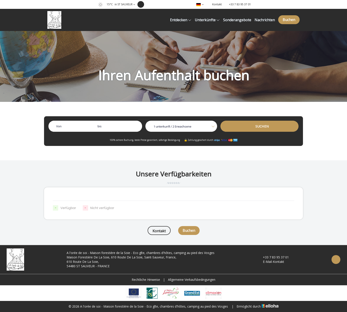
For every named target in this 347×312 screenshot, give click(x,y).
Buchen (289, 19)
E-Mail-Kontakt (271, 262)
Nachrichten (264, 19)
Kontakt (159, 231)
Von (59, 126)
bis (100, 126)
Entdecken (180, 19)
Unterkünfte (207, 19)
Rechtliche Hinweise (146, 279)
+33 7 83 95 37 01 (273, 257)
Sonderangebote (237, 19)
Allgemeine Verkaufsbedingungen (191, 279)
